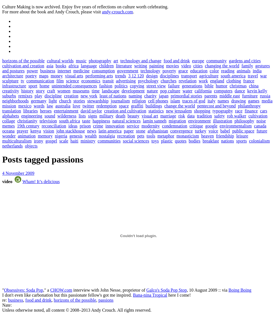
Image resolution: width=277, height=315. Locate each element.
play (38, 95)
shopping (202, 111)
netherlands (12, 146)
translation (11, 111)
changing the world (222, 65)
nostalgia (107, 136)
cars (263, 111)
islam (175, 101)
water (187, 90)
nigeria (61, 136)
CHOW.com (61, 290)
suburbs (9, 95)
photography (100, 60)
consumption (103, 70)
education (198, 70)
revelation (188, 80)
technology (150, 70)
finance (251, 111)
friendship (225, 136)
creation (71, 95)
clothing (233, 80)
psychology (148, 80)
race (239, 111)
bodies (195, 141)
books (61, 65)
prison (85, 126)
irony (38, 141)
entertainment (66, 111)
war (263, 75)
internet (64, 70)
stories (79, 101)
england (217, 80)
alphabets (10, 116)
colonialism (259, 141)
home (44, 85)
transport (189, 75)
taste (86, 121)
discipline (53, 95)
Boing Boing (240, 290)
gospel (51, 141)
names (223, 101)
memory (45, 136)
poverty (169, 70)
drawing (238, 101)
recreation (126, 136)
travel (253, 75)
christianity (27, 121)
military (106, 116)
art (115, 60)
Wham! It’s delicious (41, 181)
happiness (101, 121)
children (106, 65)
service (133, 126)
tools (151, 136)
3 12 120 (136, 75)
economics (90, 80)
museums (81, 90)
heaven (207, 136)
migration (177, 121)
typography (222, 111)
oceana (8, 131)
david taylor (91, 111)
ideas (73, 126)
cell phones (158, 101)
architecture (12, 75)
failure (174, 85)
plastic (167, 141)
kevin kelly (257, 90)
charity (150, 95)
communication (40, 80)
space (124, 106)
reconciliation (54, 126)
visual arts (74, 75)
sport (32, 85)
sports (241, 141)
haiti (74, 141)
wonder (9, 136)
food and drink (177, 60)
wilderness (66, 116)
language (89, 65)
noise (261, 121)
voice (213, 131)
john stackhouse (70, 131)
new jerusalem (179, 111)
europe (198, 60)
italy (211, 101)
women (63, 90)
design (152, 75)
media (267, 101)
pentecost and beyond (216, 106)
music (81, 60)
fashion (105, 85)
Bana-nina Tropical (150, 295)
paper (129, 131)
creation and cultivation (125, 111)
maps (43, 75)
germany (38, 101)
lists (82, 116)
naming (135, 95)
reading (227, 70)
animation (27, 136)
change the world (179, 106)
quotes (181, 141)
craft (51, 90)
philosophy (244, 121)
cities (198, 65)
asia (49, 65)
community (216, 60)
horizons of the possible (23, 60)
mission (9, 106)
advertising (126, 80)
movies (172, 65)
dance (240, 90)
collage (8, 121)
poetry (31, 75)
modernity (151, 126)
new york (89, 95)
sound (49, 116)
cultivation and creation (23, 65)
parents (210, 95)
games (253, 101)
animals (244, 70)
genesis (76, 136)
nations (227, 141)
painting (156, 65)
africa (73, 65)
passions (105, 300)
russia (265, 95)
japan (164, 95)
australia (62, 106)
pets (140, 136)
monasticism (188, 136)
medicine (81, 70)
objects (31, 146)
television (48, 121)
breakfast (210, 141)
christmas (238, 85)
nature (152, 90)
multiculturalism (17, 141)
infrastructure (14, 85)
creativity (10, 90)
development (133, 90)
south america (233, 75)
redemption (107, 106)
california (203, 90)
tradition (204, 116)
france (248, 80)
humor (221, 85)
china (254, 85)
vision (48, 131)
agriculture (208, 75)
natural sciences (126, 121)
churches (169, 80)
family (247, 65)
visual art (150, 116)
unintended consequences (74, 85)
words (39, 106)
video (186, 65)
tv (22, 80)
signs (92, 116)
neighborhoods (15, 101)
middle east (229, 95)
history (27, 90)
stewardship (97, 101)
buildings (153, 106)
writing (140, 65)
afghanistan (158, 131)
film (60, 80)
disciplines (169, 75)
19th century (28, 126)
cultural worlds (60, 60)
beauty (134, 116)
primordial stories (186, 95)
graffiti (137, 106)
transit (108, 80)
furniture (250, 95)
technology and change (141, 60)
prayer (22, 131)
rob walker (236, 116)
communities (109, 141)
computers (223, 90)
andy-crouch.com (117, 11)
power (32, 70)
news (91, 131)
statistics (156, 111)
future (262, 131)
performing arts (99, 75)
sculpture (10, 80)
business (47, 70)
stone (140, 131)
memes (8, 126)
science (72, 80)
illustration (222, 121)
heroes (46, 111)
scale (63, 141)
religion (139, 101)
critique (196, 126)
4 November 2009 (18, 173)
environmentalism (236, 126)
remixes (25, 95)
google (211, 126)
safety (219, 116)
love (76, 106)
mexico (24, 106)
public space (243, 131)
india (257, 70)
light (53, 101)
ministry (88, 141)
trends (120, 75)
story (40, 90)
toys (155, 141)
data (191, 116)
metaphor (165, 136)
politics (121, 85)
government (127, 70)
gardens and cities (245, 60)
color (214, 70)
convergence (181, 131)
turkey (200, 131)
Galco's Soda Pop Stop (166, 290)
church (65, 101)
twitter (88, 106)
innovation (114, 126)
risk (181, 116)
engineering (31, 116)
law (50, 106)
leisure (242, 136)
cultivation (257, 116)
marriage (168, 116)
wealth (91, 136)
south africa (69, 121)
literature (124, 65)
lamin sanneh (155, 121)
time (96, 90)
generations (192, 85)
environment (199, 121)
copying (137, 85)
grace (183, 70)
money (57, 75)
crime (98, 126)
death (120, 116)
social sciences (136, 141)
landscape (110, 90)
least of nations (113, 95)
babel (225, 131)
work (203, 80)
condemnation (174, 126)
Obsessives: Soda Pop (23, 290)
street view (156, 85)
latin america (110, 131)
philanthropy (249, 106)
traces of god (193, 101)
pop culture (170, 90)
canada (260, 126)
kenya (35, 131)
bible (209, 85)
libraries (30, 111)
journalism (120, 101)
